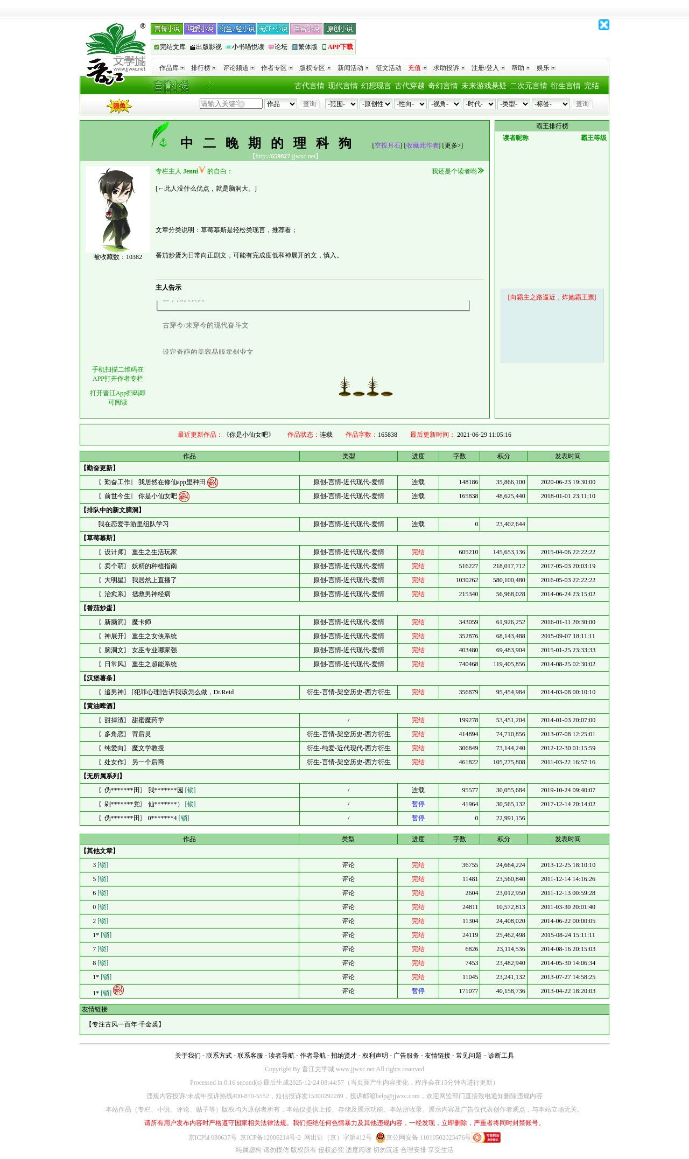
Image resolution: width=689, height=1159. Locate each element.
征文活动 (389, 68)
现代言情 (343, 86)
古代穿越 (410, 86)
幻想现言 (376, 86)
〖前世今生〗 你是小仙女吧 (138, 495)
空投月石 (387, 145)
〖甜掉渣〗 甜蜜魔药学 (131, 720)
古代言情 (309, 86)
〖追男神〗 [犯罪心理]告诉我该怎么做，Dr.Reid (166, 692)
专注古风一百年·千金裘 (125, 1024)
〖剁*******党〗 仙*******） (147, 804)
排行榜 (203, 68)
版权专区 (315, 68)
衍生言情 (566, 86)
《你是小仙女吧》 (249, 434)
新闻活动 (353, 68)
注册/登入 (488, 68)
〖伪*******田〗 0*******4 (143, 818)
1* (101, 935)
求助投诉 (449, 68)
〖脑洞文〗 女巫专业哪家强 (137, 650)
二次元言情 (528, 86)
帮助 (520, 68)
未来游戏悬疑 (484, 86)
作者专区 (277, 68)
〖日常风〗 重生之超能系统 (137, 664)
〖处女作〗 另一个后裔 (131, 762)
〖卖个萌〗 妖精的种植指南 (137, 566)
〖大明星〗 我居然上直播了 (137, 580)
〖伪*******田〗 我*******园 (147, 790)
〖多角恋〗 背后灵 (124, 734)
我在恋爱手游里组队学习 (133, 524)
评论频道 (239, 68)
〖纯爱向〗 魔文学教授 (131, 748)
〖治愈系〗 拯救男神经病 (134, 594)
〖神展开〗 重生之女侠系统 (137, 636)
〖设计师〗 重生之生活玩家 (137, 552)
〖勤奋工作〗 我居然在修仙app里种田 (152, 481)
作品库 (172, 68)
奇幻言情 (443, 86)
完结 (591, 86)
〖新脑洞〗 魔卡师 (124, 622)
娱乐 (546, 68)
